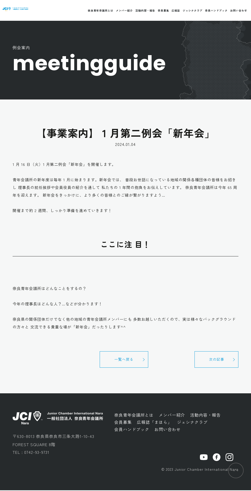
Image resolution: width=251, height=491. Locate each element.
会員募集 (163, 10)
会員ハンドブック (216, 10)
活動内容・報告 (145, 10)
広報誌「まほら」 (154, 422)
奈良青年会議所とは (100, 10)
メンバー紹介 (124, 10)
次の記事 (215, 359)
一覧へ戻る (125, 359)
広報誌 (176, 10)
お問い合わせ (238, 10)
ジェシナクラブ (192, 10)
